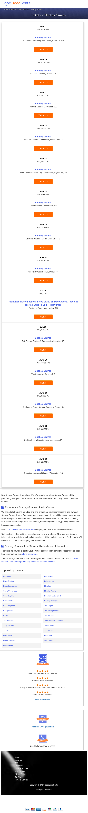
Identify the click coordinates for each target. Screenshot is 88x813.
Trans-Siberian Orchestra (53, 621)
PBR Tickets (49, 635)
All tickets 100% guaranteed (43, 727)
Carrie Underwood (10, 591)
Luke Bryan (48, 576)
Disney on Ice (8, 601)
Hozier (5, 616)
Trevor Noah (49, 625)
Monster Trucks (50, 591)
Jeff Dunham (8, 621)
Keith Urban (7, 635)
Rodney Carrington (51, 601)
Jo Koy (5, 630)
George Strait (8, 611)
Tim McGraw (49, 616)
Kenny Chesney (9, 640)
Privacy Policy (20, 774)
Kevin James (8, 645)
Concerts (13, 10)
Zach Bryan (48, 640)
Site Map (18, 777)
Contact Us (19, 766)
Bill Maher (7, 576)
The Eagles (48, 606)
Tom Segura (48, 630)
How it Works (20, 771)
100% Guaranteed (22, 768)
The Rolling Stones (51, 611)
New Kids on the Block (52, 596)
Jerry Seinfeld (8, 625)
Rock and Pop (23, 10)
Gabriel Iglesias (9, 606)
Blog (16, 763)
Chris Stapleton (9, 596)
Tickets (43, 49)
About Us (18, 760)
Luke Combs (49, 581)
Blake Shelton (8, 581)
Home (6, 10)
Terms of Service (21, 780)
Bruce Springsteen (10, 586)
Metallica (47, 586)
